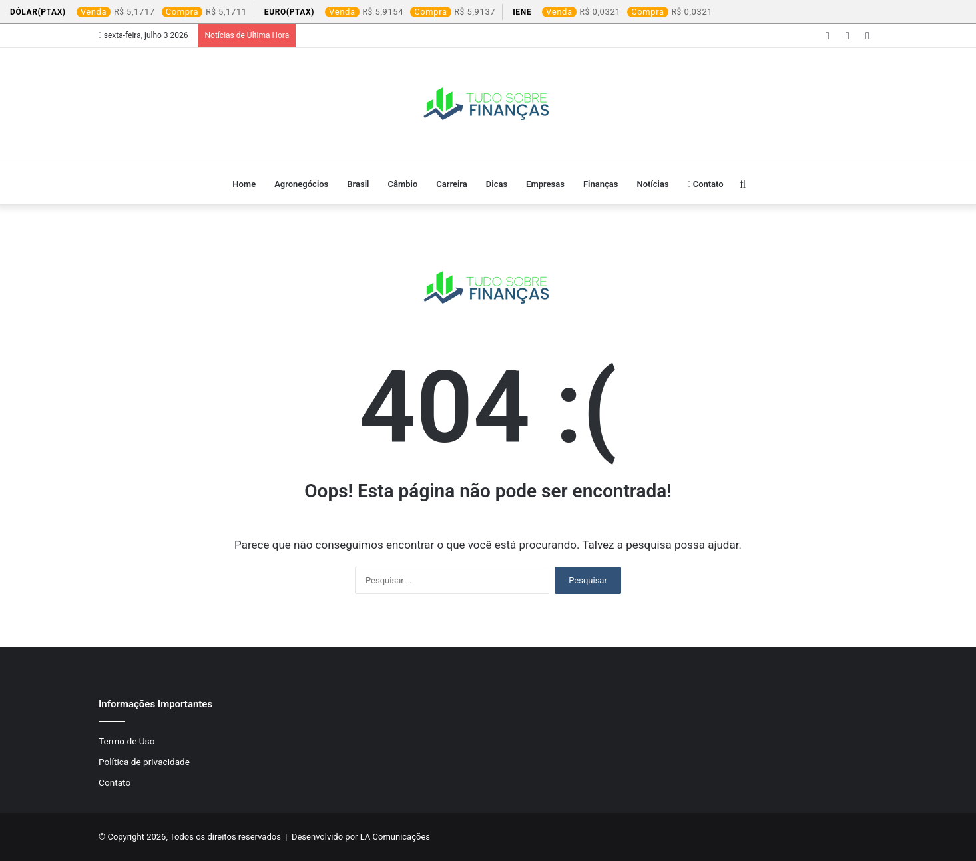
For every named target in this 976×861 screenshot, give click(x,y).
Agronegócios (301, 184)
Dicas (496, 184)
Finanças (600, 184)
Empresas (545, 184)
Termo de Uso (126, 741)
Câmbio (402, 184)
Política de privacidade (144, 761)
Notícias (652, 184)
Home (244, 184)
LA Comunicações (394, 837)
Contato (706, 184)
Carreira (451, 184)
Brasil (358, 184)
